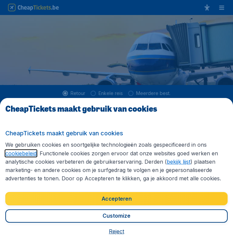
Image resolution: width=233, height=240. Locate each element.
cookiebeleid (21, 153)
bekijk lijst (178, 161)
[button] (116, 231)
